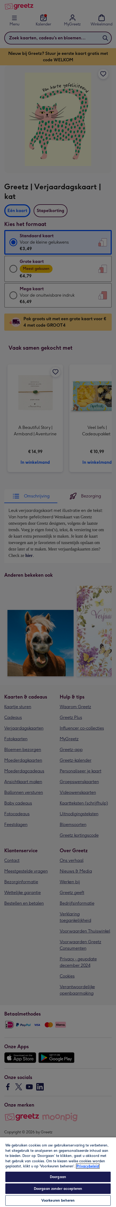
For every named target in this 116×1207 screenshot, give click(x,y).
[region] (58, 1172)
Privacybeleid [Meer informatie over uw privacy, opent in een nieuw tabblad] (88, 1166)
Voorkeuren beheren (58, 1200)
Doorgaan (58, 1177)
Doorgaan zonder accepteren (58, 1189)
